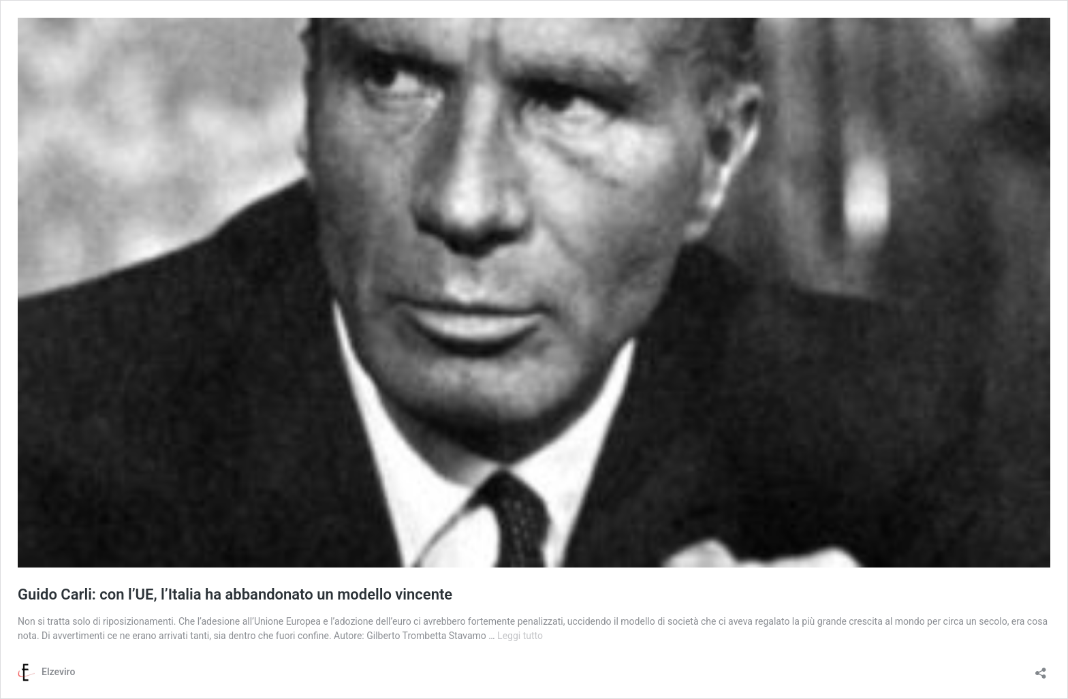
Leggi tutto (520, 635)
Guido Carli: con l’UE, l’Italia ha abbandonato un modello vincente (235, 594)
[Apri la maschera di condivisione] (1040, 668)
